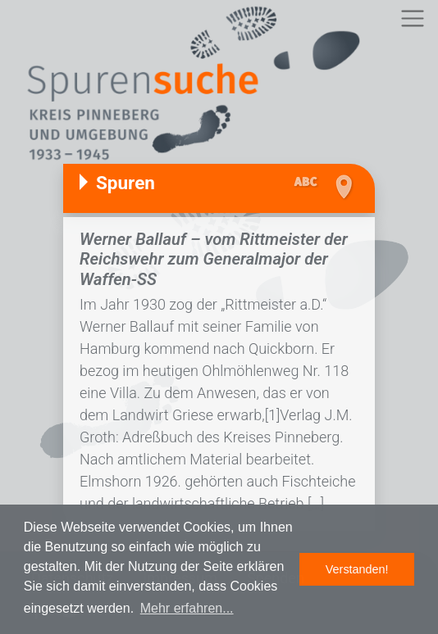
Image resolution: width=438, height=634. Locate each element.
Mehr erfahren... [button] (187, 608)
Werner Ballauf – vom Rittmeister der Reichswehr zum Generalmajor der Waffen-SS (214, 259)
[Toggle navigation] (412, 18)
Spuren (125, 182)
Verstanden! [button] (357, 569)
